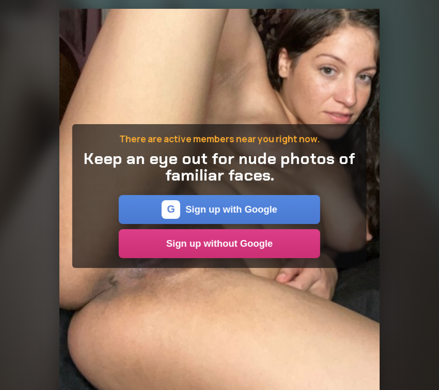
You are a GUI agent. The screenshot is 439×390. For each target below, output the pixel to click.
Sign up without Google (219, 243)
